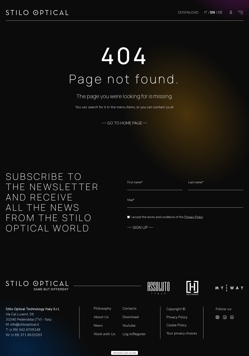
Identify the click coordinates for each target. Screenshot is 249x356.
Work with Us (104, 334)
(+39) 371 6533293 (26, 335)
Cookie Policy (176, 325)
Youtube (129, 325)
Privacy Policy (193, 217)
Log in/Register (134, 334)
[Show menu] (240, 12)
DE (220, 12)
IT (206, 12)
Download (131, 317)
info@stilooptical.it (24, 324)
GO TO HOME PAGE (124, 123)
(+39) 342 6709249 (25, 329)
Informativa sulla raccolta (124, 353)
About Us (101, 317)
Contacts (129, 308)
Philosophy (102, 308)
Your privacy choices (181, 333)
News (98, 325)
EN (213, 12)
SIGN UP (140, 228)
